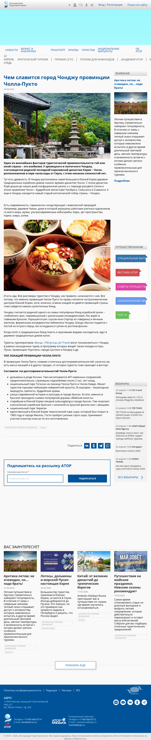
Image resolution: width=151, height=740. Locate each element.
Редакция (48, 688)
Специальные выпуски (130, 257)
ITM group (49, 342)
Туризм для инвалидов (89, 59)
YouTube (76, 5)
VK (82, 5)
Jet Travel (62, 342)
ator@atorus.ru (29, 720)
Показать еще (75, 664)
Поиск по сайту (138, 5)
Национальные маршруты (131, 299)
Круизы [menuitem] (73, 50)
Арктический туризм (31, 59)
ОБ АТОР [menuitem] (139, 50)
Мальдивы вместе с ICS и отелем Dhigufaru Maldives (130, 397)
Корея (43, 427)
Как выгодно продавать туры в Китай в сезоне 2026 (130, 466)
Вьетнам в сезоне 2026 (128, 449)
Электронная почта (17, 471)
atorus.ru (68, 737)
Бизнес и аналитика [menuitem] (28, 50)
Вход (103, 5)
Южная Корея (48, 627)
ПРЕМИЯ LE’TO (59, 59)
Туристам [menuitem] (88, 50)
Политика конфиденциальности (21, 688)
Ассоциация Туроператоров (17, 4)
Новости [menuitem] (11, 50)
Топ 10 (120, 313)
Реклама (62, 688)
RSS (74, 688)
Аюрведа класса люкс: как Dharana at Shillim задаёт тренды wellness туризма (129, 434)
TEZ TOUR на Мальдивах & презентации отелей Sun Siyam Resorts (130, 413)
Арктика (8, 651)
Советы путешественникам (131, 285)
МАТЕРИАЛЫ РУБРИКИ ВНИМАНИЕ (21, 427)
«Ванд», (38, 342)
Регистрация (116, 5)
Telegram (93, 5)
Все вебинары (127, 476)
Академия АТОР (121, 59)
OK (87, 5)
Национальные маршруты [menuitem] (108, 50)
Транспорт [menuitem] (57, 50)
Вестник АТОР (124, 271)
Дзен (70, 5)
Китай (81, 618)
